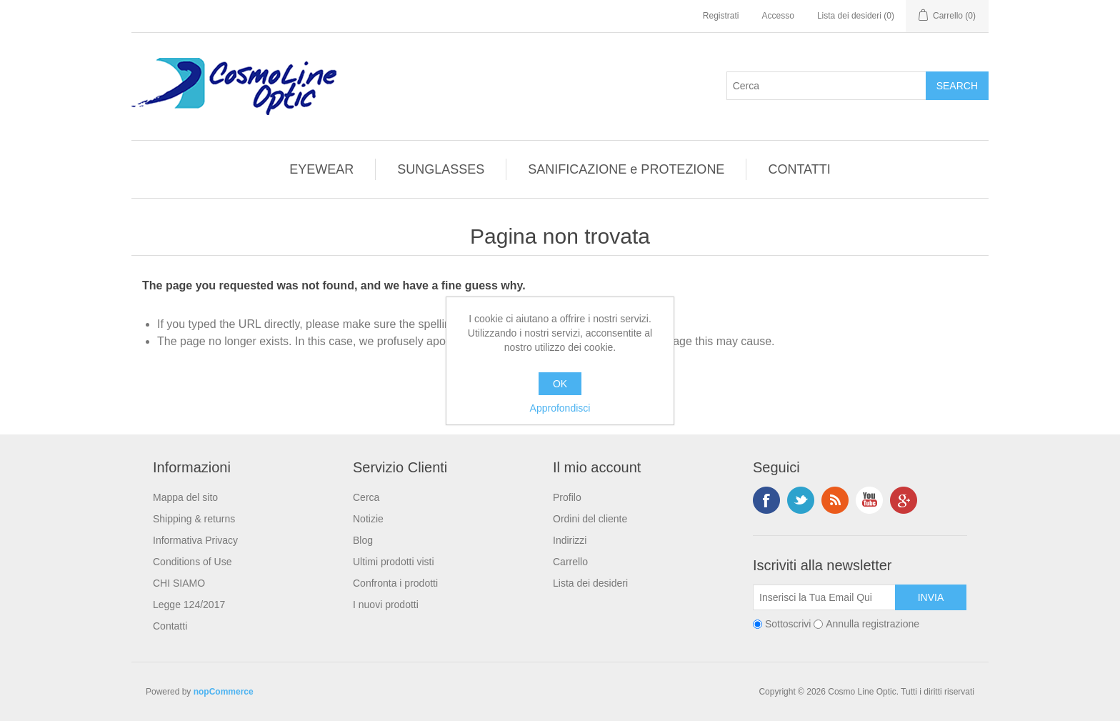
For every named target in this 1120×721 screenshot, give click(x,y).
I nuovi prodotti (386, 604)
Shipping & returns (194, 518)
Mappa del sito (185, 497)
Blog (363, 540)
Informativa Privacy (195, 540)
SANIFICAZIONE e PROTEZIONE (626, 169)
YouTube (869, 500)
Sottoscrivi (788, 624)
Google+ (903, 500)
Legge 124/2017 (189, 604)
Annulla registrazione (872, 624)
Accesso (778, 16)
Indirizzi (569, 540)
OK (560, 383)
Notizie (368, 518)
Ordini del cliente (590, 518)
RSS (835, 500)
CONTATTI (799, 169)
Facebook (766, 500)
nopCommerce (224, 692)
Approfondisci (560, 408)
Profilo (567, 497)
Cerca (366, 497)
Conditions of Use (192, 561)
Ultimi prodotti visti (393, 561)
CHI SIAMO (179, 583)
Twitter (800, 500)
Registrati (721, 16)
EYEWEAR (321, 169)
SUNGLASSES (440, 169)
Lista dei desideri (590, 583)
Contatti (170, 626)
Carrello (570, 561)
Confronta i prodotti (395, 583)
